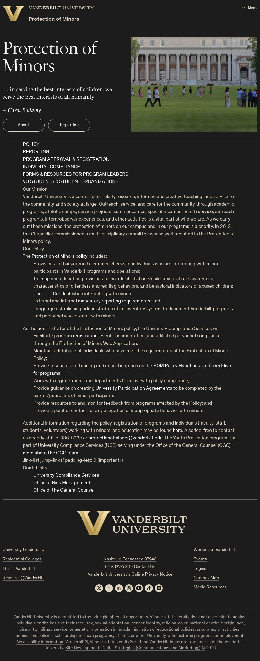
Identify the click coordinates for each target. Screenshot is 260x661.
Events (200, 559)
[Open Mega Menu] (249, 8)
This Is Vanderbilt (19, 569)
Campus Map (206, 578)
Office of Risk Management (61, 483)
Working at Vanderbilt (214, 550)
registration (85, 336)
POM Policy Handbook (176, 365)
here (177, 430)
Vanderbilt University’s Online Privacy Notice (130, 574)
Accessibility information (39, 642)
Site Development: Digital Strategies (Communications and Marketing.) (133, 648)
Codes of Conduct (52, 293)
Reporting (69, 125)
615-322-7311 (117, 567)
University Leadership (23, 550)
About (23, 125)
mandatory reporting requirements (114, 301)
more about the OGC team (50, 453)
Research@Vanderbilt (23, 578)
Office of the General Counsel (64, 490)
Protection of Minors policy (60, 256)
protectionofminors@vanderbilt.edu (125, 438)
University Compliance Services (66, 475)
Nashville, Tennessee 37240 (130, 559)
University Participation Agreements (134, 388)
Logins (200, 569)
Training (41, 279)
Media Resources (210, 587)
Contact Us (144, 567)
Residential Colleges (22, 559)
